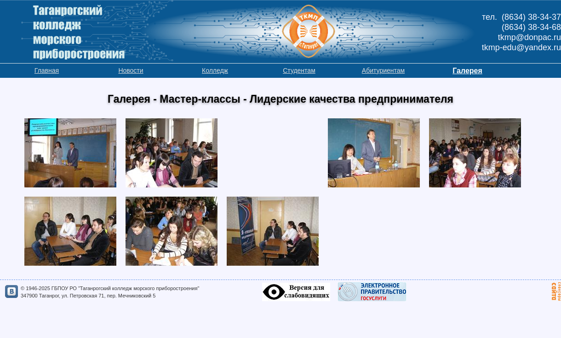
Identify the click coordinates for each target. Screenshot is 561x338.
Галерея (467, 71)
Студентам (299, 70)
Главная (46, 70)
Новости (130, 70)
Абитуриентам (383, 70)
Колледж (215, 70)
